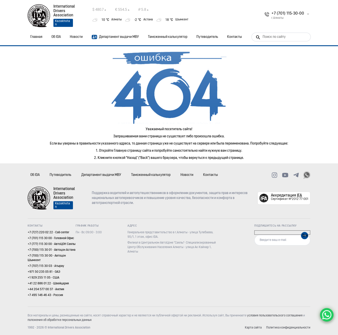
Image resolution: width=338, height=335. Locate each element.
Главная (36, 37)
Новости (76, 37)
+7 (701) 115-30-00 (287, 13)
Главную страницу (128, 151)
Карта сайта (253, 327)
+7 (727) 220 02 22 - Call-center (48, 232)
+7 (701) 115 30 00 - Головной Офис (51, 238)
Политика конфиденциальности (288, 327)
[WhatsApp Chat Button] (327, 315)
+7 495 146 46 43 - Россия (45, 295)
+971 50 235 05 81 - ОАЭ (44, 272)
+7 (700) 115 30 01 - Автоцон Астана (51, 250)
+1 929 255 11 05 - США (43, 277)
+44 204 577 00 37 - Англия (46, 289)
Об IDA (56, 37)
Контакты (234, 37)
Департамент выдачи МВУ (115, 37)
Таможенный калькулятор (167, 37)
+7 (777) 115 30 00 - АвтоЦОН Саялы (51, 244)
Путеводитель (207, 37)
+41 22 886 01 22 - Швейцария (48, 283)
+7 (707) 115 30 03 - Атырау (46, 266)
